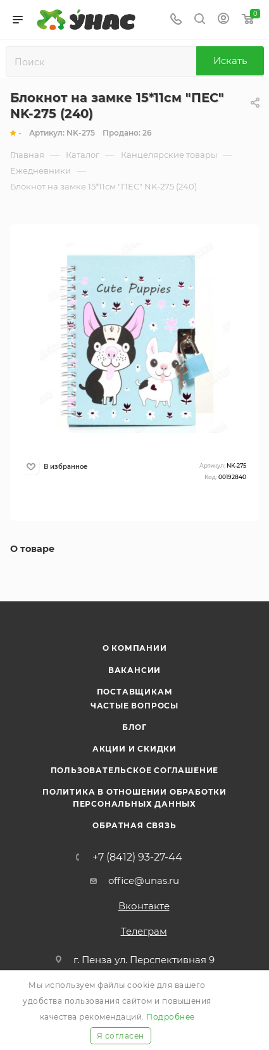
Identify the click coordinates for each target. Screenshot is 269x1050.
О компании (135, 648)
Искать (230, 60)
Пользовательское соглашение (135, 770)
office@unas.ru (143, 880)
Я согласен (120, 1035)
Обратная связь (134, 825)
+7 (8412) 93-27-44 (137, 857)
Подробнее (170, 1016)
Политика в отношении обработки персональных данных (134, 797)
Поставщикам (135, 691)
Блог (134, 727)
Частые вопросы (134, 705)
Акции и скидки (134, 748)
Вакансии (134, 670)
